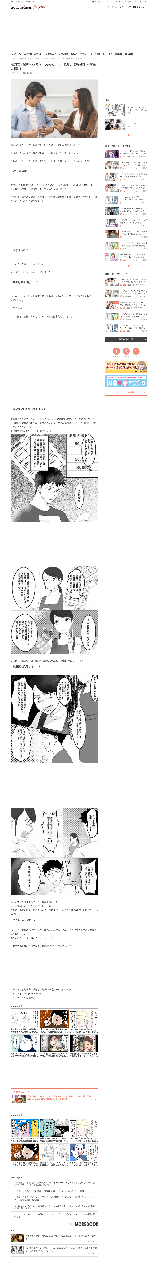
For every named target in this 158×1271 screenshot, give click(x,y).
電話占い (74, 54)
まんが (121, 2)
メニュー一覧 (142, 2)
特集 (107, 100)
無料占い (84, 54)
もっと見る (126, 135)
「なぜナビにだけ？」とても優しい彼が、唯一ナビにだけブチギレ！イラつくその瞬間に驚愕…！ (54, 1215)
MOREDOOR (28, 73)
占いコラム (107, 54)
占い (126, 2)
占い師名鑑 (95, 54)
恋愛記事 (119, 54)
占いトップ (17, 54)
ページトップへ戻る (126, 392)
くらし (100, 2)
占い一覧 (28, 54)
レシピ (106, 2)
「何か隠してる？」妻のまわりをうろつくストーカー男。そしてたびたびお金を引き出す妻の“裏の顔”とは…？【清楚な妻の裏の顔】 (54, 1183)
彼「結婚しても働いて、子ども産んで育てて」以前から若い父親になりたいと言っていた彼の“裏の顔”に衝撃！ (54, 1207)
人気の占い (51, 54)
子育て (94, 2)
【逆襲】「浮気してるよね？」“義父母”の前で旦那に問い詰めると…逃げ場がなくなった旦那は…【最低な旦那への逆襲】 (55, 1198)
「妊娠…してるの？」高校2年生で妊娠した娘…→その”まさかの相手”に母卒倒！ (50, 1191)
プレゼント (132, 2)
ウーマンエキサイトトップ (119, 7)
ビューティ (113, 2)
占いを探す (39, 54)
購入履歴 (129, 54)
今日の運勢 (63, 54)
